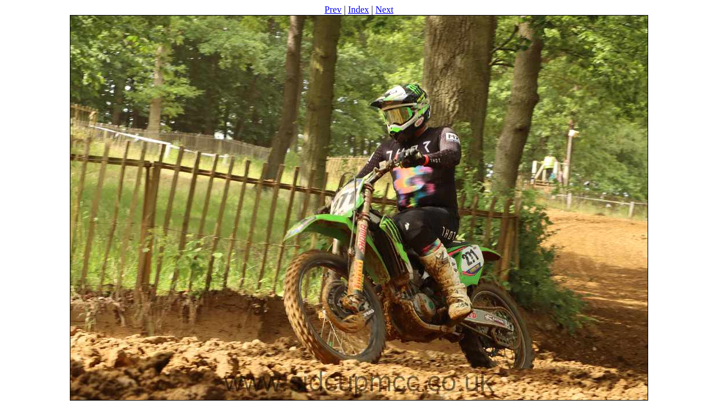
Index (358, 9)
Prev (332, 9)
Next (385, 9)
